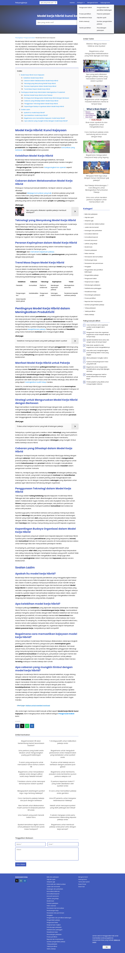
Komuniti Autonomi (91, 240)
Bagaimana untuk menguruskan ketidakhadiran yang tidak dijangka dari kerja (97, 369)
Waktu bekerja (89, 314)
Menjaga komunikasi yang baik (39, 193)
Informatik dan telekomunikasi (94, 224)
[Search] (55, 2)
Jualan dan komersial (92, 227)
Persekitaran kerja (90, 292)
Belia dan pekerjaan (91, 214)
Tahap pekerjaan (90, 308)
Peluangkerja (21, 2)
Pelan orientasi (89, 253)
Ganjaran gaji (89, 221)
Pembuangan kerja (91, 260)
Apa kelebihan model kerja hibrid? (36, 115)
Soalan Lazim (25, 110)
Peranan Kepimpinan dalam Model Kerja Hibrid (40, 86)
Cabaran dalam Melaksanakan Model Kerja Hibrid (41, 81)
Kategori (80, 3)
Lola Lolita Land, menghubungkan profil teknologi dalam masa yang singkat (97, 353)
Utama (72, 3)
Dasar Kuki (81, 886)
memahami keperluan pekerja (42, 252)
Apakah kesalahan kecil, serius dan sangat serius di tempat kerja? (97, 341)
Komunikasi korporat (91, 237)
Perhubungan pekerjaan (92, 285)
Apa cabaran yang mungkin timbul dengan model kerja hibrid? (46, 121)
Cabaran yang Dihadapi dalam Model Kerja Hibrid (41, 101)
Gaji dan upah (89, 217)
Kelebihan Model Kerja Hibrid (33, 78)
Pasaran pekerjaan (91, 250)
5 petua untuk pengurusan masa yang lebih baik (97, 363)
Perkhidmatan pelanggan (93, 288)
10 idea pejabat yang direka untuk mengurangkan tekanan (97, 383)
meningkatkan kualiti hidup (35, 382)
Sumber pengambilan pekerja (94, 305)
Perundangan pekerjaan (92, 295)
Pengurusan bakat (91, 278)
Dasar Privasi (82, 884)
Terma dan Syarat (84, 882)
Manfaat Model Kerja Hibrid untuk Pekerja (38, 95)
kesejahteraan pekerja (37, 329)
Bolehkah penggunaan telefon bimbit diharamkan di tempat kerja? (96, 376)
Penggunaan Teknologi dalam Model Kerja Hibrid (41, 104)
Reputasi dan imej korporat (93, 301)
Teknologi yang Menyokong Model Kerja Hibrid (40, 83)
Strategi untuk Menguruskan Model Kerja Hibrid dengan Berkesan (46, 98)
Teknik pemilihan (90, 311)
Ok (106, 947)
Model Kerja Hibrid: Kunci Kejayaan (32, 75)
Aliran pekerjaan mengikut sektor (97, 358)
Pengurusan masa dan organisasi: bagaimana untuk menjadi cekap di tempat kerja (98, 334)
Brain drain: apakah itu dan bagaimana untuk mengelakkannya (98, 346)
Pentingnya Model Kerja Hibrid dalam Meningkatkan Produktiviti (43, 92)
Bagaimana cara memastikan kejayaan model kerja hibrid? (44, 118)
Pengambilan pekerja (92, 275)
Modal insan (88, 247)
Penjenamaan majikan (92, 282)
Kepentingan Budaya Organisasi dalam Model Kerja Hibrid (44, 106)
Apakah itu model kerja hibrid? (34, 113)
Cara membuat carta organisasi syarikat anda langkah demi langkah (97, 327)
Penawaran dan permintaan (94, 263)
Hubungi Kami (105, 3)
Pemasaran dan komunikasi (94, 257)
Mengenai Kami (92, 3)
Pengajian (88, 267)
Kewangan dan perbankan (93, 230)
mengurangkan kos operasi (55, 167)
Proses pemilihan (90, 298)
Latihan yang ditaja (91, 244)
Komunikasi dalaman (91, 234)
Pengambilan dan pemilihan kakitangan (94, 271)
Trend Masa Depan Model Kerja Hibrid (37, 89)
